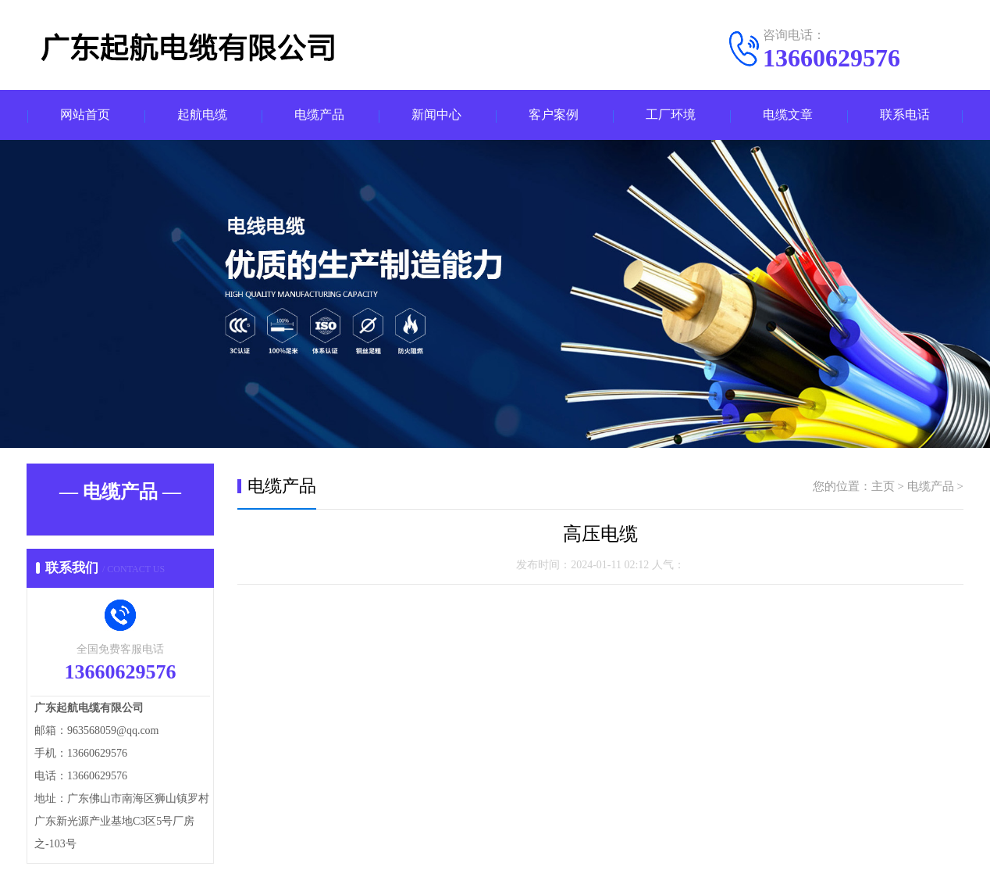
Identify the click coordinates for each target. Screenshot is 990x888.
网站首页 (85, 115)
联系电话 (905, 115)
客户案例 (554, 115)
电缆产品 (319, 115)
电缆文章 (788, 115)
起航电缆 (202, 115)
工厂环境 (671, 115)
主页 (883, 487)
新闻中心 (436, 115)
